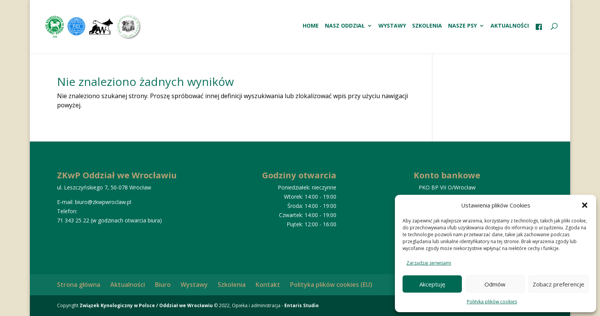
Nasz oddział (345, 26)
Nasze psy (462, 26)
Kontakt (268, 284)
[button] (585, 205)
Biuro (163, 284)
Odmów (494, 284)
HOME (311, 26)
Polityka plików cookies (492, 301)
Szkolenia (427, 26)
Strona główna (78, 284)
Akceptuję (432, 284)
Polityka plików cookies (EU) (331, 284)
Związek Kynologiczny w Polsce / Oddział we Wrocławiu (146, 305)
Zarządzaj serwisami (428, 263)
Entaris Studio (301, 305)
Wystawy (392, 26)
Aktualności (510, 26)
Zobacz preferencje (558, 284)
